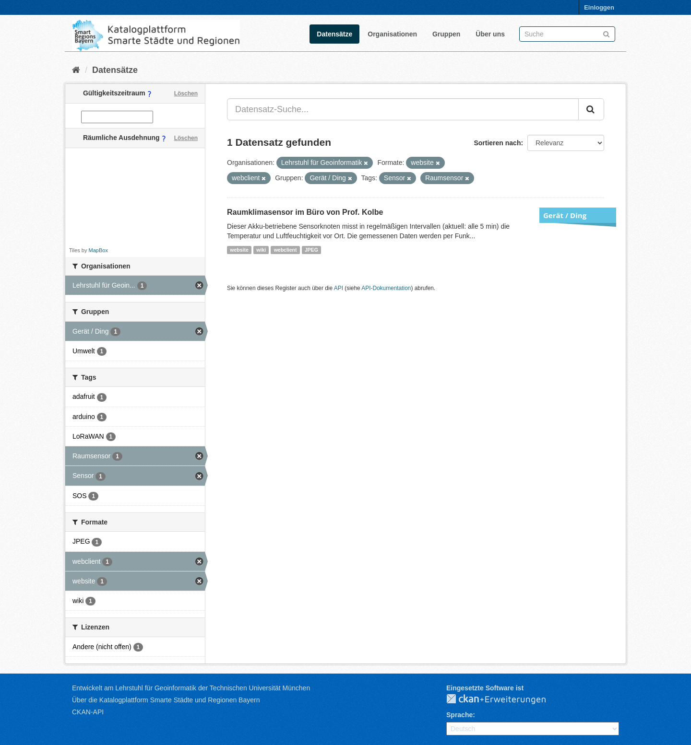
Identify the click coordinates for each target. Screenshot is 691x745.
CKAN (503, 699)
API (338, 288)
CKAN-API (88, 712)
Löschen (186, 93)
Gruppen (446, 34)
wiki (261, 250)
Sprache (459, 715)
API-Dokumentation (386, 288)
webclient (285, 250)
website (239, 250)
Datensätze (334, 34)
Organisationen (392, 34)
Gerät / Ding (564, 215)
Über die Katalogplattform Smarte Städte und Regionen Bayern (166, 700)
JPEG (311, 250)
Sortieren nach (497, 143)
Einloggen (599, 7)
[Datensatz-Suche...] (403, 109)
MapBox (98, 250)
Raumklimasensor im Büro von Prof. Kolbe (305, 212)
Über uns (490, 34)
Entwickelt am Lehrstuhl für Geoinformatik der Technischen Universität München (191, 688)
